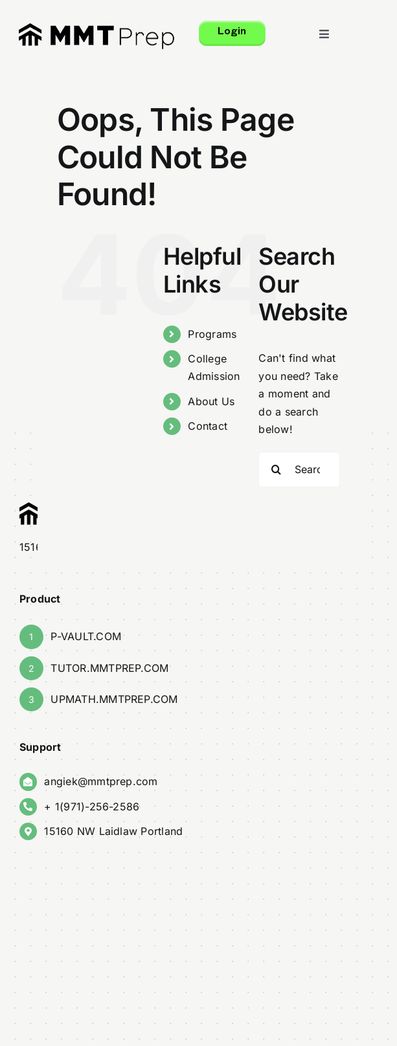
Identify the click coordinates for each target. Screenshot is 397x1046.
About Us (211, 401)
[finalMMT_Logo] (96, 27)
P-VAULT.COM (86, 636)
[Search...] (300, 469)
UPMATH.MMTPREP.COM (114, 699)
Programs (212, 334)
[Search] (277, 469)
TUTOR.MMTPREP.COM (109, 668)
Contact (207, 425)
